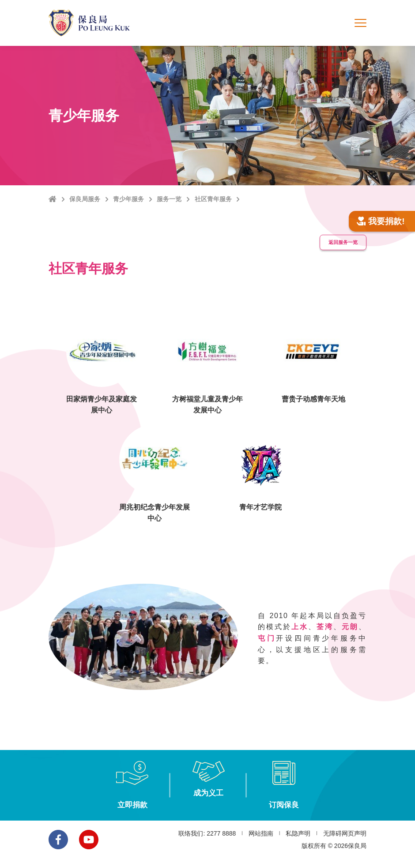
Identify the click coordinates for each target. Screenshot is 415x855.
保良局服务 (84, 198)
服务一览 (169, 198)
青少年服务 (128, 198)
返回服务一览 (341, 240)
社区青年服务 (213, 198)
